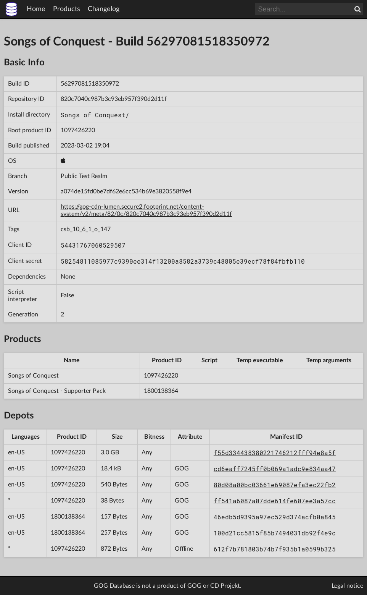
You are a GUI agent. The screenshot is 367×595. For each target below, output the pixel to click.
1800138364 (161, 391)
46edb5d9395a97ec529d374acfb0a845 (275, 517)
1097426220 (78, 130)
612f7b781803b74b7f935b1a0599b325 (275, 549)
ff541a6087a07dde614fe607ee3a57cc (275, 501)
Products (66, 9)
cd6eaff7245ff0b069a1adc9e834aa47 (275, 469)
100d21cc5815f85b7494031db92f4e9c (275, 533)
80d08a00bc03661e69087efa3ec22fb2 (275, 485)
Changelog (103, 9)
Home (36, 9)
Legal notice (347, 586)
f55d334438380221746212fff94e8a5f (275, 453)
